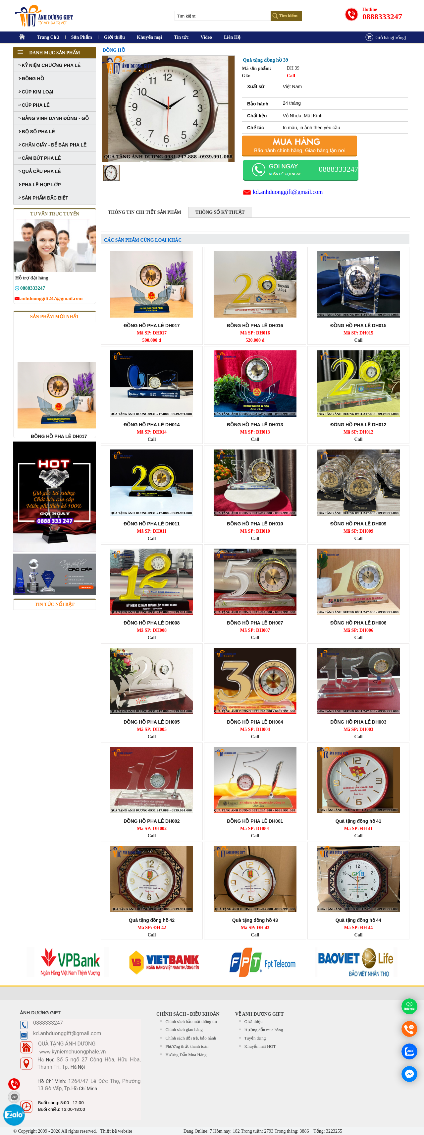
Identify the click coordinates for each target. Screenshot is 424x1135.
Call (358, 340)
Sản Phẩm (81, 37)
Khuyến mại (149, 37)
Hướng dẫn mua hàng (263, 1029)
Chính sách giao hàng (184, 1029)
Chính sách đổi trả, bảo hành (191, 1038)
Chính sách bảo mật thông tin (191, 1021)
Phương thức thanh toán (187, 1046)
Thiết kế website (115, 1131)
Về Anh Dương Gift (259, 1014)
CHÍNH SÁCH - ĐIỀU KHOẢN (187, 1014)
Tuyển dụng (255, 1038)
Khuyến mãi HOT (260, 1046)
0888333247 (382, 16)
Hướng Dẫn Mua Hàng (186, 1054)
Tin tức (181, 37)
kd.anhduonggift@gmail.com (288, 192)
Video (206, 37)
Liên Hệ (232, 37)
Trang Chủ (48, 37)
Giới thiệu (114, 37)
